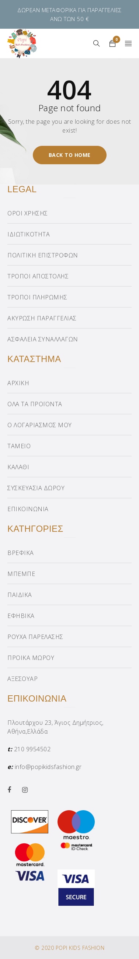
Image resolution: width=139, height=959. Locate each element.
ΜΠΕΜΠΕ (21, 574)
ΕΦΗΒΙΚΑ (21, 616)
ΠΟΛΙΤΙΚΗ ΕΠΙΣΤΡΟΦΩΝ (42, 255)
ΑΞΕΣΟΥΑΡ (22, 679)
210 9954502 (32, 749)
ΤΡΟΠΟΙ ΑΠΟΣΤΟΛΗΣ (38, 276)
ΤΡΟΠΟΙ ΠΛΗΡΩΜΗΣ (37, 297)
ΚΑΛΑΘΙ (18, 467)
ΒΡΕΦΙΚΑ (20, 553)
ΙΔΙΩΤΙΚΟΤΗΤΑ (28, 234)
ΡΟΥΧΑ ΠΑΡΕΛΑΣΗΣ (35, 637)
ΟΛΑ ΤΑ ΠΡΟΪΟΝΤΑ (34, 404)
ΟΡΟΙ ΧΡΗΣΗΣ (27, 213)
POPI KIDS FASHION (80, 947)
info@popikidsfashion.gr (48, 767)
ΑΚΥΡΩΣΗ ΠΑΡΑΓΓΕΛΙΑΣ (42, 318)
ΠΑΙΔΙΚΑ (19, 595)
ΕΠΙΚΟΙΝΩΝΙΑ (28, 509)
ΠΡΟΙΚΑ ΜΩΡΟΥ (30, 658)
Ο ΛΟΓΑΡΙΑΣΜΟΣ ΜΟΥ (39, 425)
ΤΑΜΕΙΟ (19, 446)
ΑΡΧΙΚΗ (18, 383)
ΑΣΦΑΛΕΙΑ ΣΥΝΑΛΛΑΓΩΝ (42, 339)
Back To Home (70, 154)
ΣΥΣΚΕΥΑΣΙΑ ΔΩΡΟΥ (36, 488)
